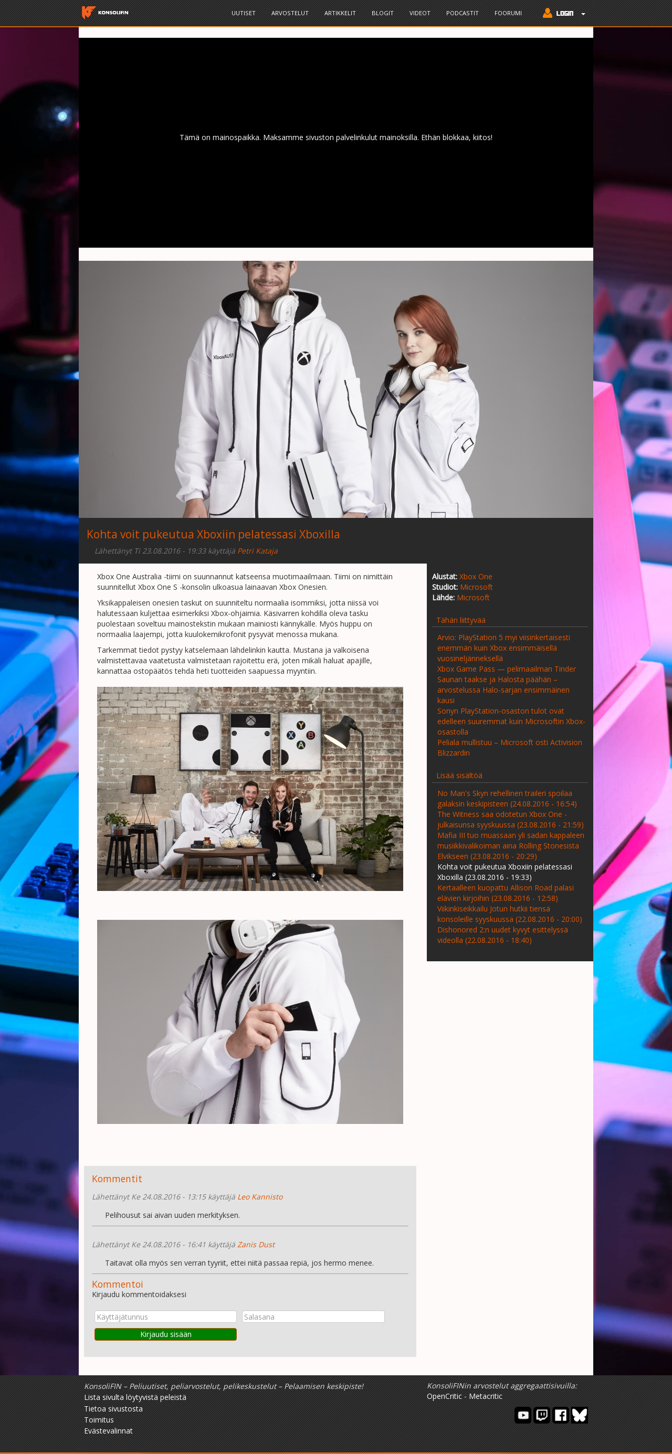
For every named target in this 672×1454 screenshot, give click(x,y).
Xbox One (475, 576)
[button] (561, 14)
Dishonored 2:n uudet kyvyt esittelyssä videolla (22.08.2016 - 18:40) (502, 935)
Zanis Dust (256, 1244)
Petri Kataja (257, 551)
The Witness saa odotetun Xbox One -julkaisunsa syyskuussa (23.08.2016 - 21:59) (510, 819)
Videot (420, 13)
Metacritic (485, 1396)
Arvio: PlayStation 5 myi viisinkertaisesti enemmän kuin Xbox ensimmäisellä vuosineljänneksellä (503, 647)
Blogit (383, 13)
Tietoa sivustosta (113, 1409)
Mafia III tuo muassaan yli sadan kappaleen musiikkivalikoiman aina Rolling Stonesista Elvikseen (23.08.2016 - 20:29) (510, 845)
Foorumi (508, 13)
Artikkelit (340, 13)
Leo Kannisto (259, 1197)
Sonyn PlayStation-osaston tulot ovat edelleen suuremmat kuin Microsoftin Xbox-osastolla (511, 721)
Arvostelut (290, 13)
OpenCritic (444, 1396)
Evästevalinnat (108, 1431)
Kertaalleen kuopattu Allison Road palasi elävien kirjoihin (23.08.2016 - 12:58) (505, 893)
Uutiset (244, 13)
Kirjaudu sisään (166, 1334)
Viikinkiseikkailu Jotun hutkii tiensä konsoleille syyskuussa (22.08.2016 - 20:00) (509, 914)
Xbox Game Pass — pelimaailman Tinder (506, 669)
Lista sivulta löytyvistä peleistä (135, 1397)
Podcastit (462, 13)
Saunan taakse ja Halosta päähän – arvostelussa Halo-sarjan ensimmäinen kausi (503, 689)
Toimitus (99, 1420)
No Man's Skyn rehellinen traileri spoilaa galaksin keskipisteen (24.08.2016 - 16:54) (507, 798)
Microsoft (476, 587)
